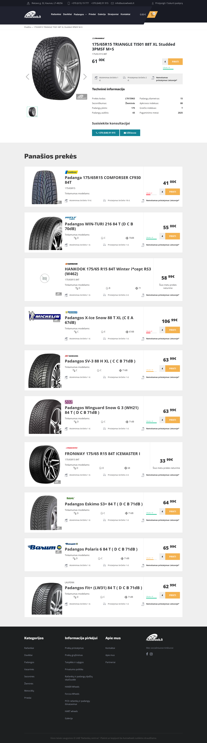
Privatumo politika (74, 669)
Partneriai (110, 662)
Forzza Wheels (72, 693)
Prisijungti (160, 3)
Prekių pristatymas (74, 648)
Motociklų (29, 690)
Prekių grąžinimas (74, 655)
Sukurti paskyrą (175, 3)
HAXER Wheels (72, 686)
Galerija (102, 14)
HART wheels (71, 711)
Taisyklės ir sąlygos (74, 662)
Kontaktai (125, 14)
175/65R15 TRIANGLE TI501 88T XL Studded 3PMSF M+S (58, 27)
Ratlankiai (56, 14)
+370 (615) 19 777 (78, 3)
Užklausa (130, 132)
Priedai (92, 14)
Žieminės (28, 683)
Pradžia (27, 27)
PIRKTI (175, 61)
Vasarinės (29, 669)
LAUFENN (69, 582)
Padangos (79, 14)
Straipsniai (113, 14)
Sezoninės (29, 676)
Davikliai (67, 14)
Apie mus (110, 655)
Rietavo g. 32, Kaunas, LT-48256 (45, 3)
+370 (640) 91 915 (99, 3)
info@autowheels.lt (122, 3)
